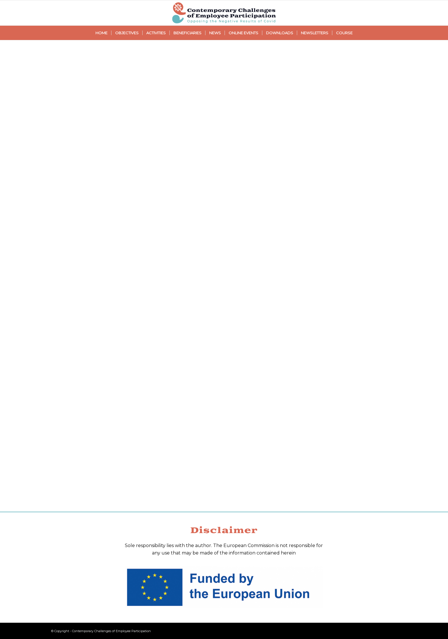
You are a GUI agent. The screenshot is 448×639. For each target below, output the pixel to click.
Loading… (224, 275)
